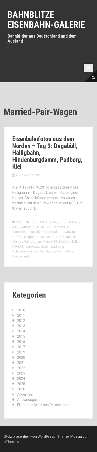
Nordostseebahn (37, 246)
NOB (74, 241)
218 (48, 222)
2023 (21, 373)
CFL (48, 227)
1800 (40, 222)
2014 (21, 331)
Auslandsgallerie (30, 400)
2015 (19, 222)
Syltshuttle (47, 251)
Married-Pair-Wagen (26, 241)
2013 (21, 326)
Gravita (70, 232)
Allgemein (25, 394)
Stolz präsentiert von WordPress (29, 436)
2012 (21, 321)
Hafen (16, 237)
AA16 (16, 227)
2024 (21, 379)
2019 (21, 352)
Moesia (76, 436)
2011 (21, 315)
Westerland (20, 256)
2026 (21, 389)
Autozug (28, 227)
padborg (57, 246)
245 (54, 222)
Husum (45, 237)
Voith (60, 251)
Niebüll (64, 241)
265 (61, 222)
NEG (54, 241)
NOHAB (17, 246)
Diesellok (33, 232)
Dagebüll (59, 227)
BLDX (40, 227)
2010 (21, 310)
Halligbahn (30, 237)
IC (53, 237)
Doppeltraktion (52, 232)
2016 (21, 342)
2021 (21, 363)
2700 (69, 222)
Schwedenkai (22, 251)
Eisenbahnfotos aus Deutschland (43, 405)
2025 (21, 384)
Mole (46, 241)
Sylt (36, 251)
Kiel (58, 237)
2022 (21, 368)
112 (32, 222)
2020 (21, 357)
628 (76, 222)
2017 (21, 347)
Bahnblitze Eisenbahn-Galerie (46, 20)
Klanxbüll (69, 237)
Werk (69, 251)
